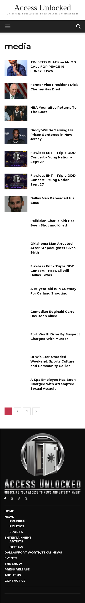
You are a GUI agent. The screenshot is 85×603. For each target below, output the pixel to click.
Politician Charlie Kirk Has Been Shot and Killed (52, 223)
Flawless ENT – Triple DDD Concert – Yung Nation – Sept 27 (53, 157)
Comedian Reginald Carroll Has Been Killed (53, 314)
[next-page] (36, 411)
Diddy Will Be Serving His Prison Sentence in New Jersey (51, 134)
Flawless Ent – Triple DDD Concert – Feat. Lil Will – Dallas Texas (52, 270)
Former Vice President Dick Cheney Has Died (54, 87)
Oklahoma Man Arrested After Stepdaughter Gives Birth (52, 248)
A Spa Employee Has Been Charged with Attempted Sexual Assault (53, 384)
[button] (78, 26)
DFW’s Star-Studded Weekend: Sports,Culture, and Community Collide (52, 361)
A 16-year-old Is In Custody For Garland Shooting (53, 291)
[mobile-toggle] (7, 26)
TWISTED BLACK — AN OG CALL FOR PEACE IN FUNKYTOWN (53, 66)
